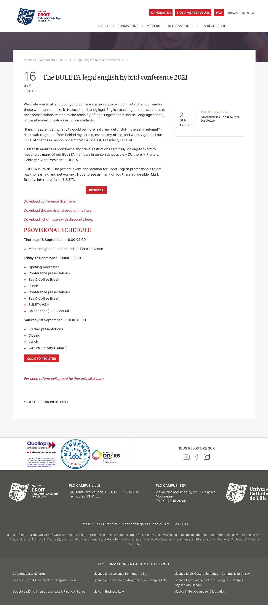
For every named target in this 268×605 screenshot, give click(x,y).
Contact (232, 13)
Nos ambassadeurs (193, 13)
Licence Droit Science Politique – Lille (119, 573)
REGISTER (96, 190)
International (181, 26)
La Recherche (214, 26)
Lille (226, 111)
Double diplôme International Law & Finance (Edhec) (50, 591)
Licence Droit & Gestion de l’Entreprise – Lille (44, 580)
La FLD (103, 26)
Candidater (161, 13)
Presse (85, 524)
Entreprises (108, 33)
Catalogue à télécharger (30, 573)
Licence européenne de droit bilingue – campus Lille (130, 580)
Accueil (29, 60)
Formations (128, 26)
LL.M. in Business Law (108, 591)
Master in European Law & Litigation (199, 591)
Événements (46, 60)
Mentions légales (135, 524)
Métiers (153, 26)
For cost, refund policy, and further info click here (64, 379)
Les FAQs (180, 524)
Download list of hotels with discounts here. (58, 219)
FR (242, 13)
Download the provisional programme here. (58, 210)
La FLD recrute (106, 524)
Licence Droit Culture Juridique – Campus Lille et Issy (212, 573)
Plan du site (161, 524)
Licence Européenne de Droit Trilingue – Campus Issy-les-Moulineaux (208, 582)
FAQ (219, 13)
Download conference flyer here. (50, 201)
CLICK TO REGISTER (41, 358)
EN (247, 13)
